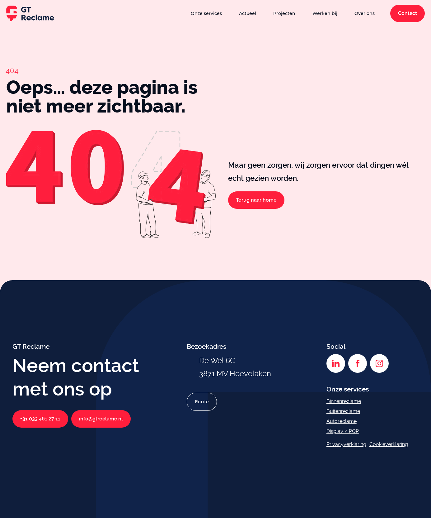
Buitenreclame (343, 411)
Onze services (206, 13)
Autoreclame (341, 421)
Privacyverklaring (346, 444)
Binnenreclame (343, 401)
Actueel (247, 13)
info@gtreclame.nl (101, 419)
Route (202, 402)
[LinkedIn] (335, 363)
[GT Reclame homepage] (30, 13)
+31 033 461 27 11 (40, 419)
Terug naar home (256, 200)
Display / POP (342, 431)
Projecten (284, 13)
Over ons (364, 13)
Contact (407, 13)
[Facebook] (357, 363)
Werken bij (324, 13)
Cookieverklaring (388, 444)
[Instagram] (379, 363)
